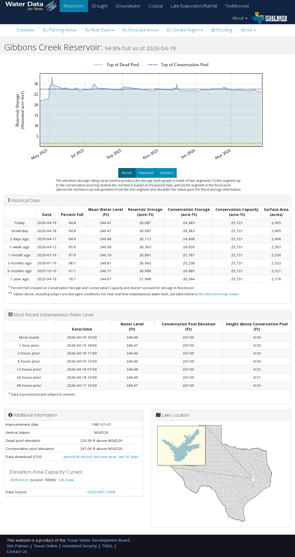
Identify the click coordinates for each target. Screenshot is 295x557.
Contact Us (17, 551)
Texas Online (46, 545)
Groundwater (128, 6)
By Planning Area (60, 30)
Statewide (25, 30)
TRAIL (108, 545)
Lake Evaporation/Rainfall (194, 6)
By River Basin (99, 30)
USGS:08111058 (101, 491)
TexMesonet (237, 6)
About (239, 18)
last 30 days (128, 456)
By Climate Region (185, 30)
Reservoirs (74, 6)
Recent (127, 173)
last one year (105, 456)
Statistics (166, 173)
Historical (146, 173)
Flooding (221, 30)
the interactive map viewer (219, 294)
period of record (78, 456)
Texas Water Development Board (98, 540)
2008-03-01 (20, 479)
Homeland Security (80, 545)
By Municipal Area (140, 30)
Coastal (156, 6)
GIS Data (66, 479)
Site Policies (18, 545)
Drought (100, 6)
